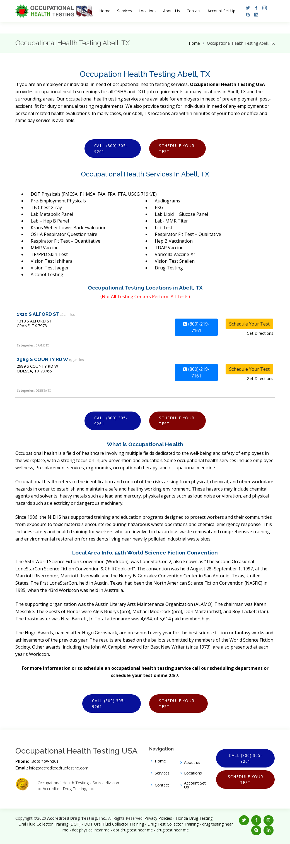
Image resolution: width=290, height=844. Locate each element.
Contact (194, 10)
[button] (246, 8)
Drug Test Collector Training (173, 824)
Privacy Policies (158, 818)
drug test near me (172, 830)
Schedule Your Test (176, 148)
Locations (147, 10)
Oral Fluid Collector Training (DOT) (49, 824)
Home (104, 10)
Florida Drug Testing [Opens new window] (194, 818)
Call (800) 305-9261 (110, 148)
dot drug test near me (133, 830)
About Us (171, 10)
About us (192, 762)
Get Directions (260, 333)
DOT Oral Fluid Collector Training (114, 824)
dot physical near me (91, 830)
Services (124, 10)
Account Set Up (221, 10)
